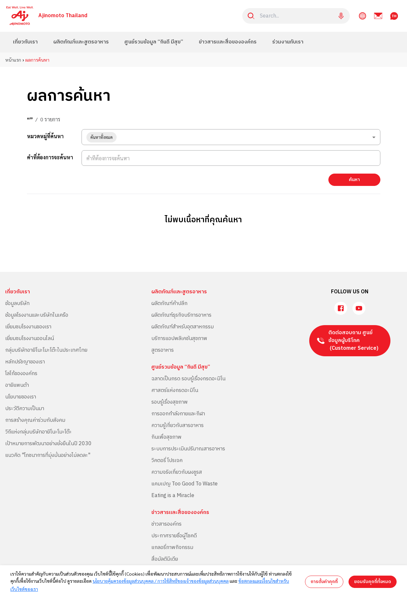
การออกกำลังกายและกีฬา (178, 413)
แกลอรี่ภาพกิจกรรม (172, 547)
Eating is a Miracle (172, 495)
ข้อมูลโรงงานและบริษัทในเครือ (36, 315)
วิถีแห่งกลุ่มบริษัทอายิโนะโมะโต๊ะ (38, 432)
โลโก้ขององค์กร (21, 373)
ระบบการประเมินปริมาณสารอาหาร (188, 449)
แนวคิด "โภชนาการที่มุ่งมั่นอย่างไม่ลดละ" (47, 455)
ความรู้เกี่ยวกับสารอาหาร (177, 425)
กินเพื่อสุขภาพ (166, 437)
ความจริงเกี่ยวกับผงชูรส (176, 472)
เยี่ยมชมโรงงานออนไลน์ (29, 338)
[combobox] (231, 137)
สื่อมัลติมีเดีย (164, 559)
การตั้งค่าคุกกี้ (324, 581)
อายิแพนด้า (17, 385)
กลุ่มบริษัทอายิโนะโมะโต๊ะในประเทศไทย (46, 350)
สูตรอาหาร (162, 350)
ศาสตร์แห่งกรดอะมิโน (174, 390)
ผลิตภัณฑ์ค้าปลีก (169, 303)
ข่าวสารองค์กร (166, 524)
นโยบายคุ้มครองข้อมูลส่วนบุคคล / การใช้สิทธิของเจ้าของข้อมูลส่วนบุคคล (161, 581)
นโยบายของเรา (20, 397)
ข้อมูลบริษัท (17, 303)
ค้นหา (354, 179)
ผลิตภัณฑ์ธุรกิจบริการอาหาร (181, 315)
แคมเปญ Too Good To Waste (184, 484)
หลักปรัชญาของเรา (25, 362)
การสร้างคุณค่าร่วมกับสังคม (35, 420)
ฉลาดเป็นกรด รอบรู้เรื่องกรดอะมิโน (188, 378)
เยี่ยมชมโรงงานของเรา (28, 327)
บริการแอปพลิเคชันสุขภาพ (179, 338)
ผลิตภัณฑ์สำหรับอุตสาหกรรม (182, 327)
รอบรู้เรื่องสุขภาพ (169, 402)
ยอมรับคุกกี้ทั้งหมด (372, 581)
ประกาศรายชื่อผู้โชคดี (174, 535)
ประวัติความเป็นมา (24, 408)
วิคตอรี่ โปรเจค (167, 460)
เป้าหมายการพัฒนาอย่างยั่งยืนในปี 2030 (48, 443)
